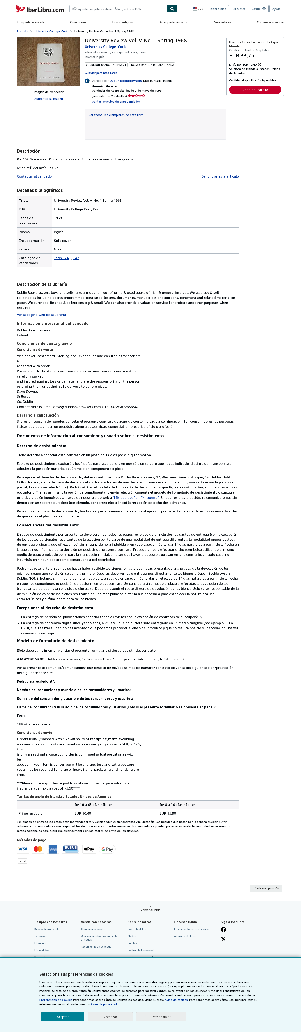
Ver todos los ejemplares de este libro (116, 115)
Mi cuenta (40, 943)
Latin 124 (61, 258)
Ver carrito (40, 957)
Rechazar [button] (110, 1017)
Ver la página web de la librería (41, 314)
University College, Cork (51, 31)
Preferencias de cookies (55, 1000)
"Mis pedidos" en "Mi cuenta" (136, 497)
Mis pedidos (41, 950)
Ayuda (276, 9)
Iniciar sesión (218, 9)
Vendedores (222, 22)
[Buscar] (172, 8)
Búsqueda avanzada (30, 22)
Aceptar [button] (63, 1017)
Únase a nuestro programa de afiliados (99, 937)
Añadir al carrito (255, 89)
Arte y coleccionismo (173, 22)
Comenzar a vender (270, 22)
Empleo (132, 943)
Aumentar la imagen (48, 98)
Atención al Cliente (185, 936)
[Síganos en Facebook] (223, 930)
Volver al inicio (151, 910)
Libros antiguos (123, 22)
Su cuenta (239, 9)
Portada (22, 31)
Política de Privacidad (141, 950)
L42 (76, 258)
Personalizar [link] (161, 1017)
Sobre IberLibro (137, 928)
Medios (132, 936)
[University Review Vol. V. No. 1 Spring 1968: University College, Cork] (48, 61)
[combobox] (118, 8)
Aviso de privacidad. (103, 1004)
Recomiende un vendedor (96, 946)
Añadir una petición (266, 888)
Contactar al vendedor (35, 176)
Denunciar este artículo (220, 176)
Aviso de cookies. (176, 1000)
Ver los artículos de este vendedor (116, 101)
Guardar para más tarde (101, 73)
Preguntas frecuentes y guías (191, 928)
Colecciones (78, 22)
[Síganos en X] (223, 939)
